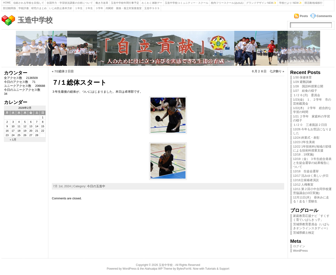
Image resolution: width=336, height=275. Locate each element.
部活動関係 (9, 8)
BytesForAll (184, 268)
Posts (304, 16)
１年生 (79, 8)
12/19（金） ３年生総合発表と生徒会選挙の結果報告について (312, 163)
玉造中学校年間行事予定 (125, 2)
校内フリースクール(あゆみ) (227, 2)
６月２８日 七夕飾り (266, 71)
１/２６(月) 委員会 (306, 95)
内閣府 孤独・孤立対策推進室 (124, 8)
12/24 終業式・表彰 (306, 137)
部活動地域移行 (313, 2)
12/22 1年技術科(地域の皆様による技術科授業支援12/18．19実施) (312, 150)
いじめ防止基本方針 (60, 8)
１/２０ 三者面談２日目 (310, 125)
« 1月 (13, 139)
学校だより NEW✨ (290, 2)
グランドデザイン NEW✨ (261, 2)
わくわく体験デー (152, 2)
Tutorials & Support (217, 268)
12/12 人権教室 (303, 184)
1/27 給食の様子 (305, 90)
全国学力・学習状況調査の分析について (70, 2)
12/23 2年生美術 (305, 142)
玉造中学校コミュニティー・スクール (186, 2)
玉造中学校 (35, 20)
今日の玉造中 (96, 186)
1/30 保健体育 (302, 77)
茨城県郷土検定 (303, 232)
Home (7, 2)
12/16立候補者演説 (306, 180)
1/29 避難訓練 (302, 82)
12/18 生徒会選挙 (306, 171)
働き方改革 (101, 2)
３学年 (99, 8)
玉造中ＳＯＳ (152, 8)
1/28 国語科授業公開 (308, 86)
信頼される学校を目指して (28, 2)
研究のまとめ (39, 8)
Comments (324, 16)
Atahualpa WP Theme (158, 268)
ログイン (299, 246)
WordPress (300, 250)
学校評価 (23, 8)
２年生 (89, 8)
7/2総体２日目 (64, 71)
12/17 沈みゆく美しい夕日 (311, 175)
